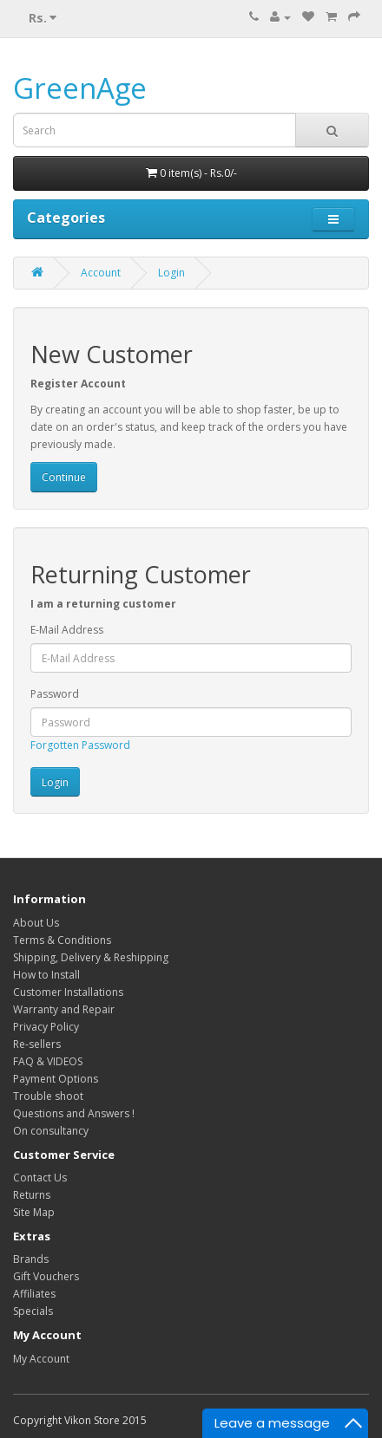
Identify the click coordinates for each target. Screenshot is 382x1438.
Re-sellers (37, 1044)
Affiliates (34, 1293)
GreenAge (80, 87)
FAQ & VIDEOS (47, 1061)
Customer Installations (68, 992)
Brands (31, 1259)
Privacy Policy (46, 1026)
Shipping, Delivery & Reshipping (90, 957)
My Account (41, 1358)
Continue (64, 477)
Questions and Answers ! (74, 1113)
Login (171, 272)
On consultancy (51, 1130)
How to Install (46, 974)
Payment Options (55, 1078)
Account (101, 272)
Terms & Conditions (62, 940)
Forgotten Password (80, 745)
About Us (36, 922)
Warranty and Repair (64, 1009)
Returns (31, 1194)
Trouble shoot (48, 1096)
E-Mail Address (66, 629)
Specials (33, 1311)
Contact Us (40, 1177)
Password (54, 693)
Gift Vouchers (46, 1276)
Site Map (34, 1212)
